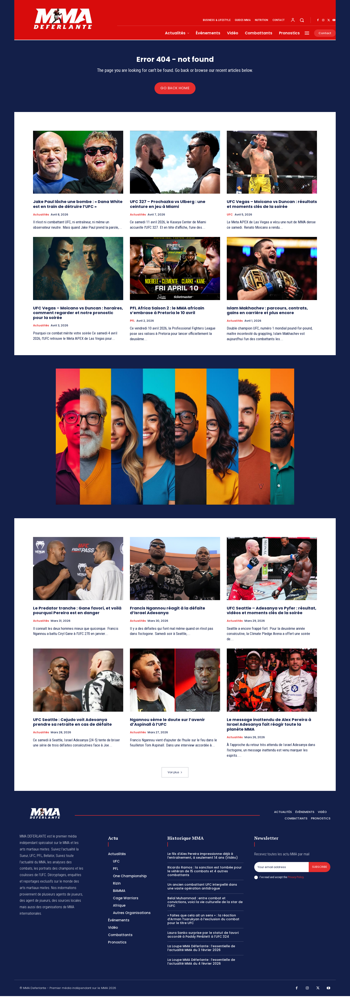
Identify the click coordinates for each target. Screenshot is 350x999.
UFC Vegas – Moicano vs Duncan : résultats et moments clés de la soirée (272, 207)
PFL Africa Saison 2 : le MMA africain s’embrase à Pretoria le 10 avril (167, 313)
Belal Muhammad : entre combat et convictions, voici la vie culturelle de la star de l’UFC (205, 905)
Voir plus (175, 775)
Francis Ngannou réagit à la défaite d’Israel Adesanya (167, 613)
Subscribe (319, 870)
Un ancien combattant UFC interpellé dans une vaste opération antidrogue (202, 889)
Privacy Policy (295, 880)
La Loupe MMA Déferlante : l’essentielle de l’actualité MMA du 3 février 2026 (201, 951)
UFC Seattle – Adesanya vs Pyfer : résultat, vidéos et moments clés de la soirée (271, 613)
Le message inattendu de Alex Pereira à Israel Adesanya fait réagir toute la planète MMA (269, 727)
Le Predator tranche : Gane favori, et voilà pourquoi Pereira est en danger (77, 613)
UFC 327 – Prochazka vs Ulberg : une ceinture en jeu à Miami (167, 207)
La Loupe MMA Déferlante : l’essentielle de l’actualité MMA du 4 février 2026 (201, 964)
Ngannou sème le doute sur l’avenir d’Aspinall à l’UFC (167, 725)
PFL (132, 323)
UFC (230, 217)
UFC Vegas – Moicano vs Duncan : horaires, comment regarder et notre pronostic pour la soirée (78, 315)
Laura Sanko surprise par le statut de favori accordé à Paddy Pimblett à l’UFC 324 (203, 937)
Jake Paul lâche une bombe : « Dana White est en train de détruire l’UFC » (78, 207)
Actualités (41, 217)
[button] (301, 20)
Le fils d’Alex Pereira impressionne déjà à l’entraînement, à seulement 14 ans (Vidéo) (202, 858)
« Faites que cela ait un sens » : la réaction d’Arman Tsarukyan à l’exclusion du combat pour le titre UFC (203, 922)
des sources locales (66, 903)
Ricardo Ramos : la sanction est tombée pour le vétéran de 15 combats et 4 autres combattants (204, 874)
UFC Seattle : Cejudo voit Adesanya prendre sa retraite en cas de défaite (72, 725)
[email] (281, 870)
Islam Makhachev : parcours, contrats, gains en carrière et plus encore (267, 313)
